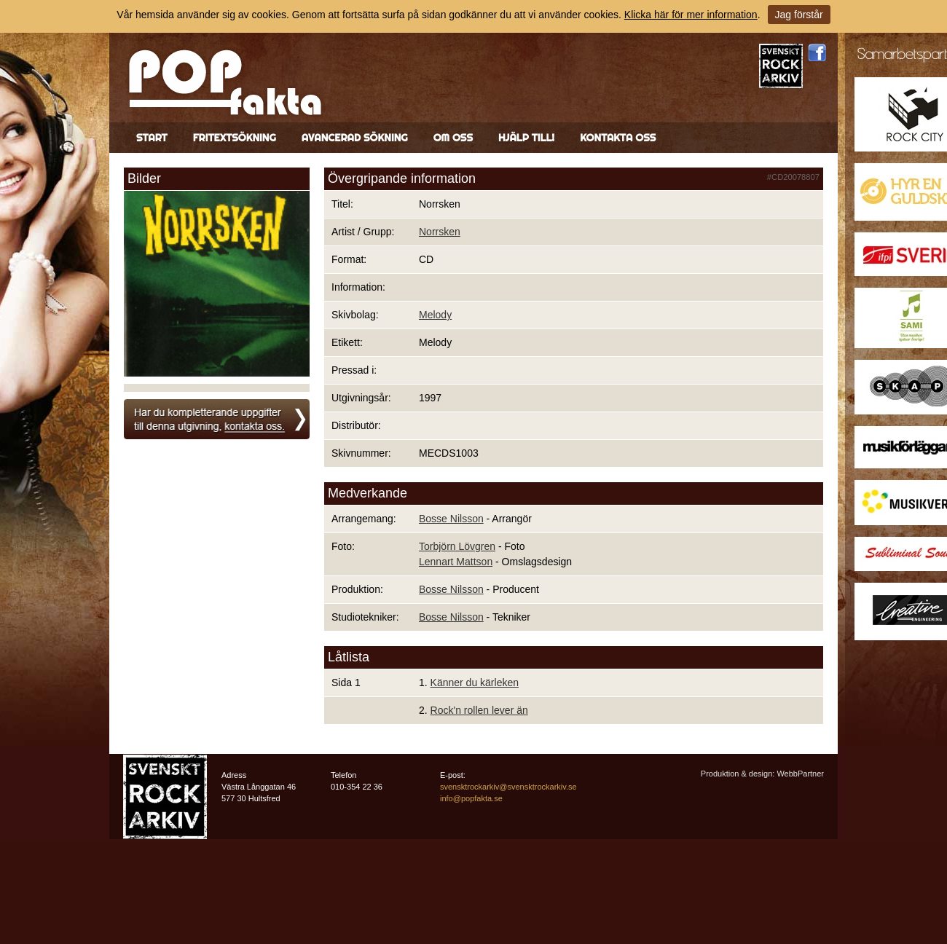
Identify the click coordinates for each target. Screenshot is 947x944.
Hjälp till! (526, 137)
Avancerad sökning (355, 137)
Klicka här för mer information (691, 14)
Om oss (453, 137)
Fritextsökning (234, 137)
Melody (435, 314)
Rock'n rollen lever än (479, 710)
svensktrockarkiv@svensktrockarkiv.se (508, 786)
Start (152, 137)
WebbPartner (800, 773)
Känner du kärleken (475, 682)
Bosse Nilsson (451, 518)
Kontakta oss (618, 137)
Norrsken (439, 231)
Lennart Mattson (455, 561)
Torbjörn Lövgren (457, 546)
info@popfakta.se (471, 798)
